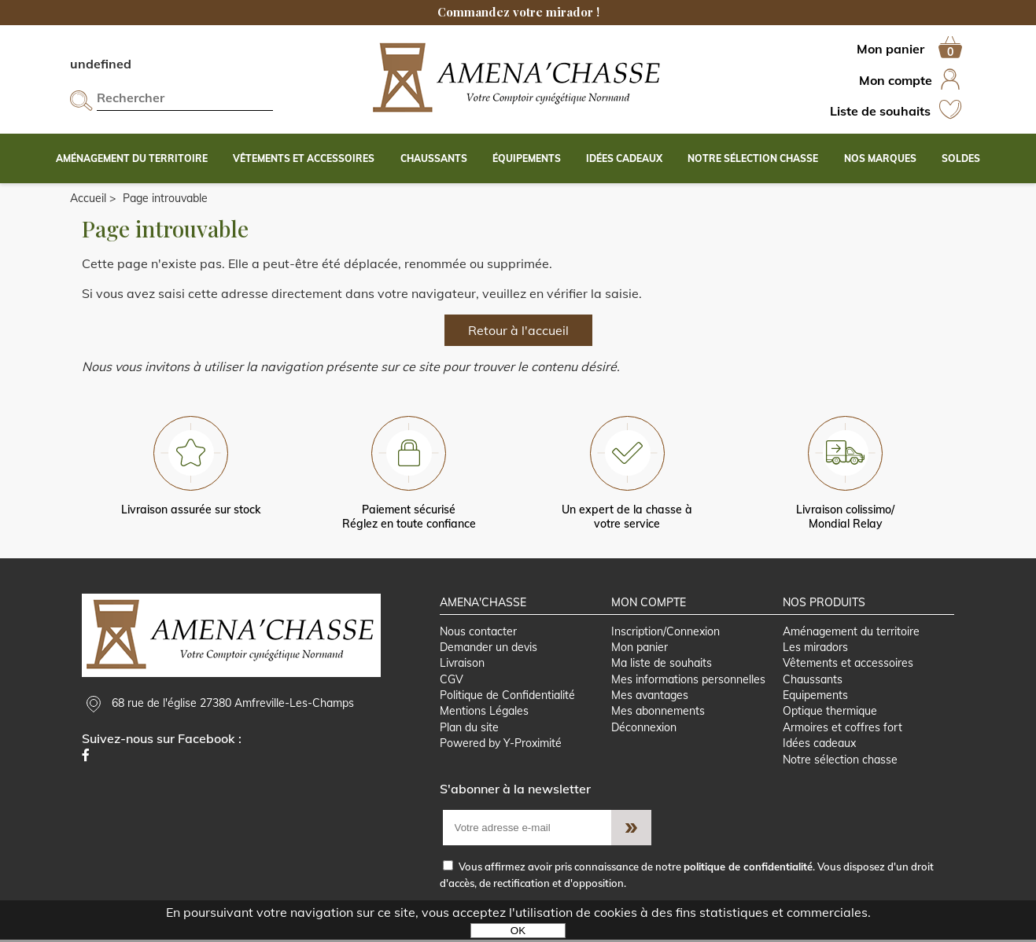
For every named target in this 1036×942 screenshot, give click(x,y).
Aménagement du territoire (851, 632)
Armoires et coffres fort (842, 729)
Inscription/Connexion (665, 632)
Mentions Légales (484, 713)
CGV (451, 680)
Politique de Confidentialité (507, 697)
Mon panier (639, 648)
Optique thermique (830, 713)
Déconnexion (644, 729)
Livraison (462, 664)
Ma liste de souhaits (661, 664)
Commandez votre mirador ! (518, 12)
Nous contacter (478, 632)
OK (518, 930)
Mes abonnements (658, 713)
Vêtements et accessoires (848, 664)
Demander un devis (488, 648)
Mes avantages (649, 697)
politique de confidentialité (748, 869)
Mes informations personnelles (688, 680)
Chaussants (812, 680)
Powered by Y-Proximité (501, 745)
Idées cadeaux (819, 745)
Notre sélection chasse (840, 762)
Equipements (815, 697)
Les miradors (815, 648)
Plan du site (469, 729)
